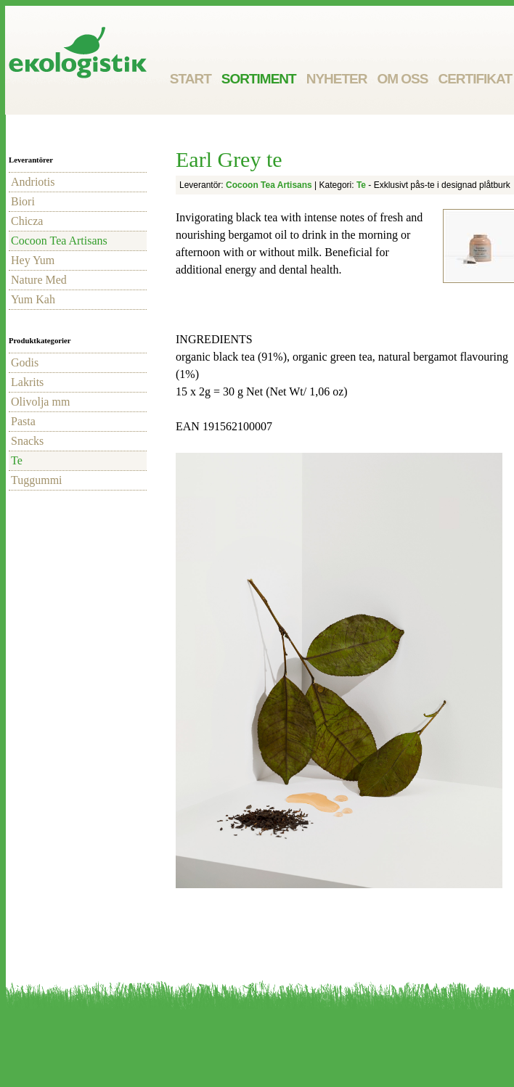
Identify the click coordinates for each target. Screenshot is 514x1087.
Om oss (402, 78)
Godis (24, 362)
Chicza (27, 221)
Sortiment (258, 78)
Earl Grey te (229, 159)
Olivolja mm (40, 401)
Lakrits (27, 382)
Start (190, 78)
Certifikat (475, 78)
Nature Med (39, 280)
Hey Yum (32, 260)
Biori (23, 201)
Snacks (27, 441)
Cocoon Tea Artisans (59, 240)
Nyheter (336, 78)
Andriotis (32, 182)
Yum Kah (33, 299)
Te (17, 460)
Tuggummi (36, 480)
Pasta (23, 421)
